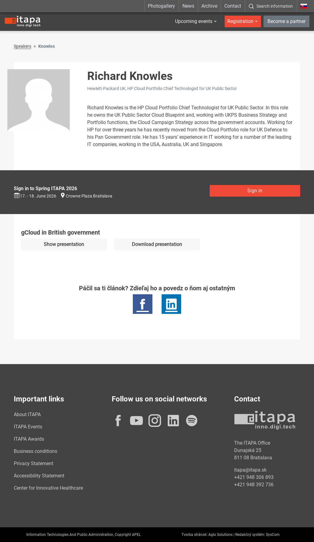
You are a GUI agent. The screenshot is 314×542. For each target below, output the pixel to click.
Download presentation (157, 244)
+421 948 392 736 (254, 484)
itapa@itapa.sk (250, 470)
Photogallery (161, 6)
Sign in (254, 191)
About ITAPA (27, 414)
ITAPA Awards (29, 439)
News (188, 6)
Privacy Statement (33, 463)
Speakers (22, 46)
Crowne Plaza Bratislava (89, 196)
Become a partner (286, 21)
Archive (209, 6)
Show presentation (64, 244)
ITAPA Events (28, 427)
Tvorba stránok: (194, 535)
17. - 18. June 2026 (35, 196)
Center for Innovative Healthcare (48, 488)
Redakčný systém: (250, 535)
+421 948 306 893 (254, 477)
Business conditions (35, 451)
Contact (232, 6)
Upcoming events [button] (193, 21)
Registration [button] (240, 21)
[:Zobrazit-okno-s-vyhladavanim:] (271, 6)
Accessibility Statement (39, 476)
